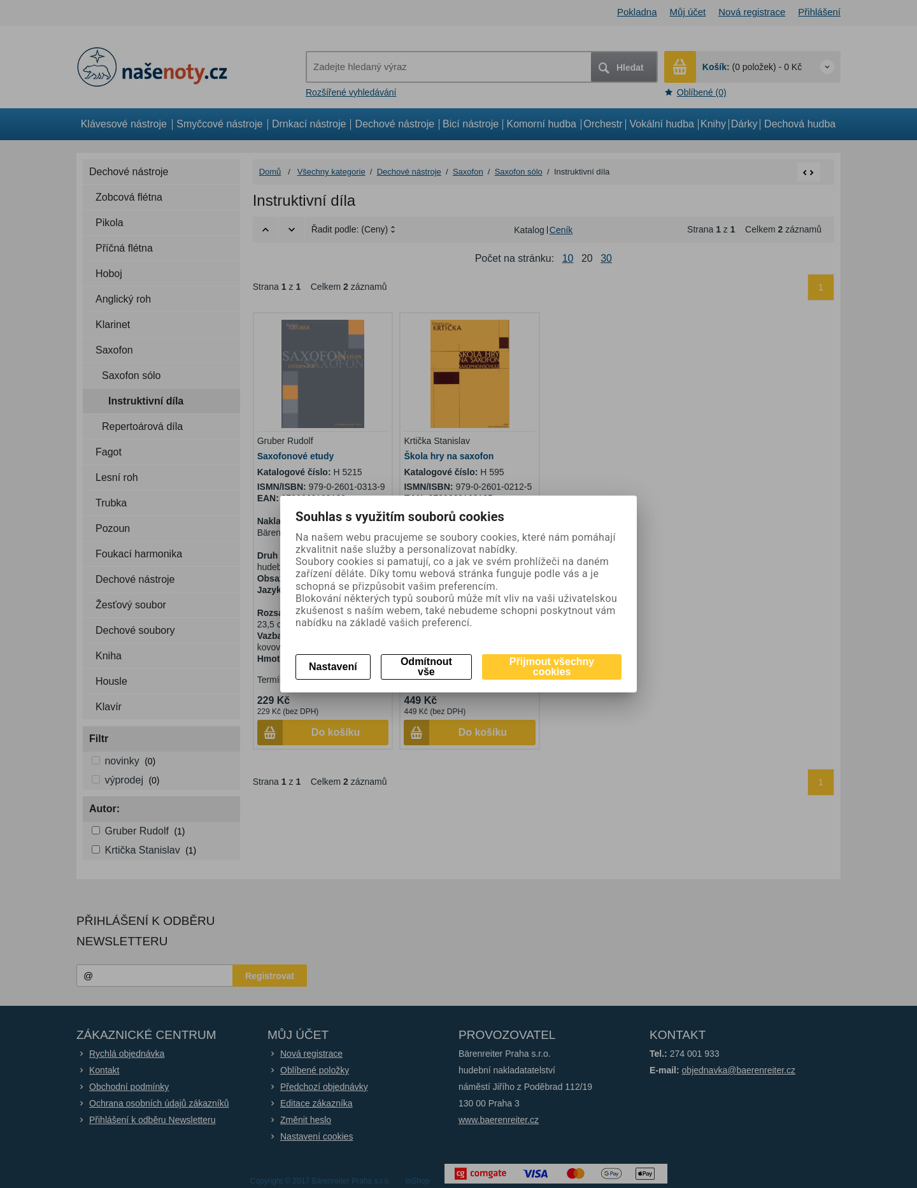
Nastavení (333, 666)
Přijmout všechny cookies (551, 666)
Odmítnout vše (426, 666)
